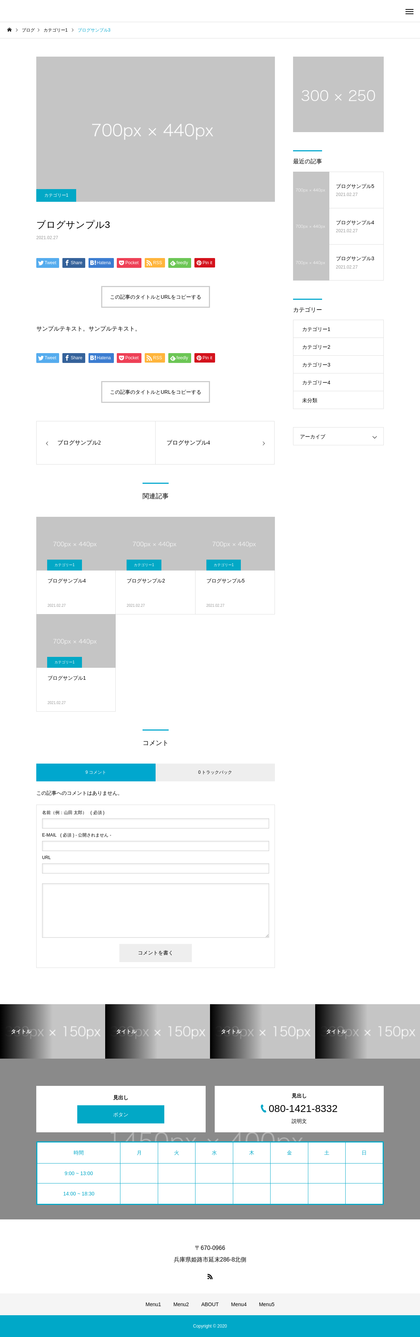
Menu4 (239, 1304)
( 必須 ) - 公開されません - (76, 835)
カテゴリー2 (316, 347)
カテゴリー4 (316, 382)
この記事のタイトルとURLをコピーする (155, 297)
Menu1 (153, 1304)
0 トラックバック (215, 772)
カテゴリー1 (56, 195)
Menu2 (181, 1304)
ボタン (120, 1114)
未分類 (309, 400)
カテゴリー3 (316, 365)
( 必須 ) (73, 812)
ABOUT (210, 1304)
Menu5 (267, 1304)
